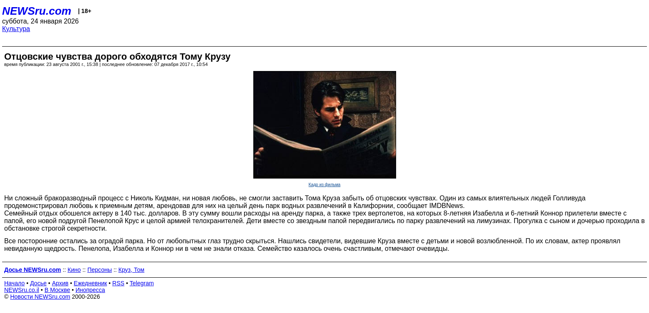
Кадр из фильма (325, 184)
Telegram (142, 283)
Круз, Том (131, 269)
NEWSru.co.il (21, 290)
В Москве (57, 290)
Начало (14, 283)
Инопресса (90, 290)
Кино (74, 269)
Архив (60, 283)
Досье (38, 283)
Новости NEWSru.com (40, 296)
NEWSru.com (36, 11)
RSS (118, 283)
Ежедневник (90, 283)
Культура (16, 28)
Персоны (99, 269)
